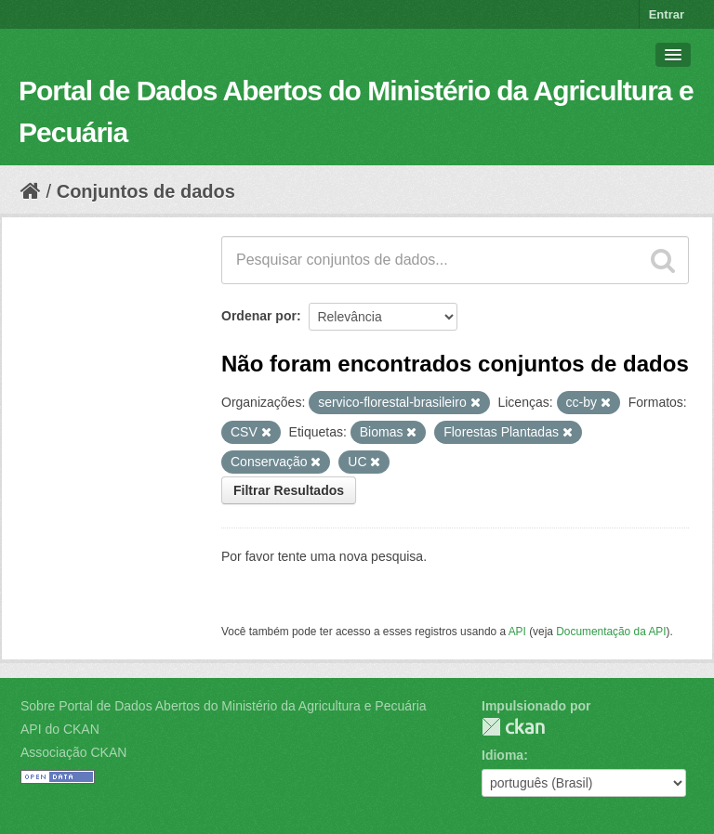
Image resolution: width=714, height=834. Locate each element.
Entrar (666, 14)
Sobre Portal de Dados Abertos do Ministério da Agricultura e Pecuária (223, 705)
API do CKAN (59, 729)
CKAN (513, 726)
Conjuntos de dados (146, 191)
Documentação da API (611, 631)
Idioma (502, 755)
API (517, 631)
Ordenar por (259, 315)
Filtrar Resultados (288, 490)
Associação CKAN (73, 752)
